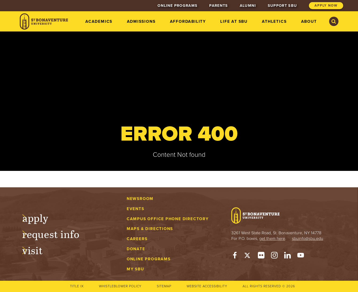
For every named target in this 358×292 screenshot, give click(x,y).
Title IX (77, 286)
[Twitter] (248, 256)
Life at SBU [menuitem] (234, 21)
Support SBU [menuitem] (282, 5)
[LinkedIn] (287, 256)
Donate (136, 248)
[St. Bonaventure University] (44, 21)
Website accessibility (207, 286)
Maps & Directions (150, 228)
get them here (272, 238)
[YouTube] (300, 256)
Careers (137, 238)
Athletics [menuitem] (274, 21)
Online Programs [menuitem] (177, 5)
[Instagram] (274, 256)
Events (135, 208)
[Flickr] (261, 256)
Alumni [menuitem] (248, 5)
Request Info (55, 233)
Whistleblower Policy (120, 286)
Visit (37, 249)
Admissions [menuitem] (141, 21)
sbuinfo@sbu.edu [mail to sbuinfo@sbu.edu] (307, 238)
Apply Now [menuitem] (326, 6)
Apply (40, 217)
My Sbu (135, 269)
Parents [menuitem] (218, 5)
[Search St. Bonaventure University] (333, 21)
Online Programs (149, 259)
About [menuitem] (309, 21)
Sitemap (164, 286)
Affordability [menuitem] (188, 21)
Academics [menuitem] (98, 21)
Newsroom (140, 198)
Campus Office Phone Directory (168, 218)
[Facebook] (234, 256)
